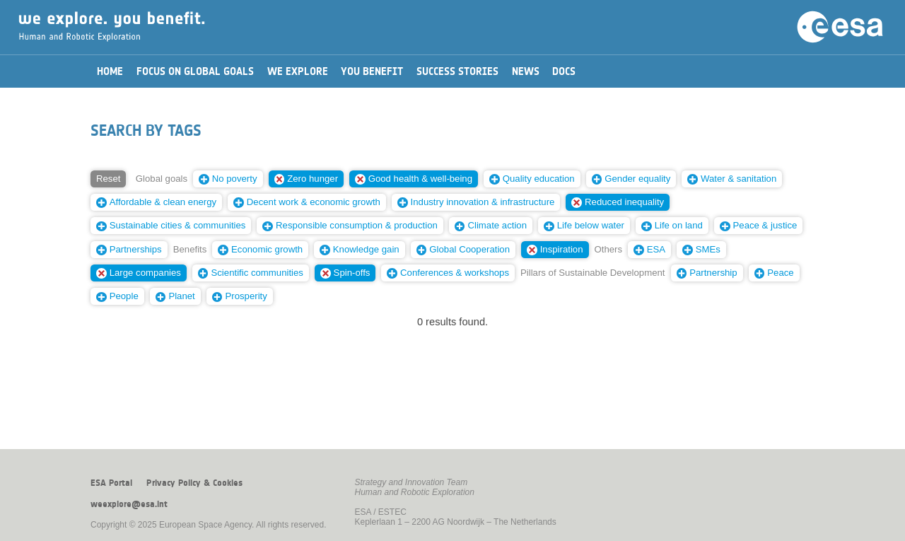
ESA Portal (111, 483)
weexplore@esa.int (129, 504)
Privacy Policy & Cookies (194, 483)
